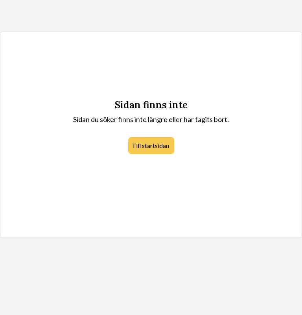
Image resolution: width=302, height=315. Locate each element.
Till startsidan (150, 145)
